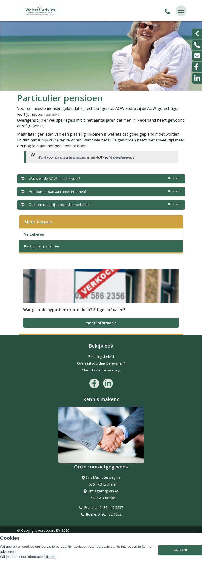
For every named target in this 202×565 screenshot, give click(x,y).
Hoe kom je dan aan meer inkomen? (101, 191)
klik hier (50, 562)
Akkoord (180, 555)
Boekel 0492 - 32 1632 (103, 514)
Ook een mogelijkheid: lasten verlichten (101, 204)
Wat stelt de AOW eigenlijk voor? (101, 178)
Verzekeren (34, 234)
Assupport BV (49, 530)
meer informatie (101, 323)
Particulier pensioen (41, 246)
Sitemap (23, 537)
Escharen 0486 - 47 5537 (103, 507)
